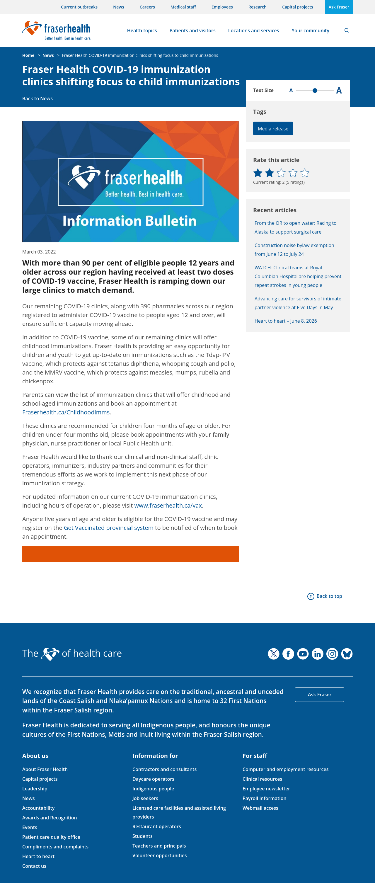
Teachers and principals (159, 846)
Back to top (329, 596)
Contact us (34, 866)
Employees (222, 7)
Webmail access (260, 808)
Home (28, 55)
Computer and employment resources (286, 769)
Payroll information (265, 798)
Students (142, 836)
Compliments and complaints (55, 846)
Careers (147, 7)
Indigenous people (153, 788)
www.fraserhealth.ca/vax (168, 505)
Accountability (38, 808)
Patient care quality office (51, 837)
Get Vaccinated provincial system (109, 528)
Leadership (34, 788)
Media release (273, 128)
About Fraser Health (45, 769)
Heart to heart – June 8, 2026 (286, 321)
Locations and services (253, 30)
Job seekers (145, 798)
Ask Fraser (339, 7)
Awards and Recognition (49, 817)
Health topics (142, 30)
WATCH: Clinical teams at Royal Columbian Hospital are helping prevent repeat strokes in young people (298, 276)
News (118, 7)
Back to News (37, 98)
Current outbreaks (79, 7)
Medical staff (183, 7)
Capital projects (297, 7)
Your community (310, 30)
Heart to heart (38, 856)
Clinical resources (262, 779)
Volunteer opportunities (159, 855)
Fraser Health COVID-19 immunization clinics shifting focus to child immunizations (140, 55)
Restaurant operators (156, 826)
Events (29, 827)
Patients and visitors (193, 30)
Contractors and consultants (164, 769)
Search (347, 30)
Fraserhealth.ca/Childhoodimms (66, 412)
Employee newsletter (266, 788)
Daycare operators (153, 779)
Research (257, 7)
